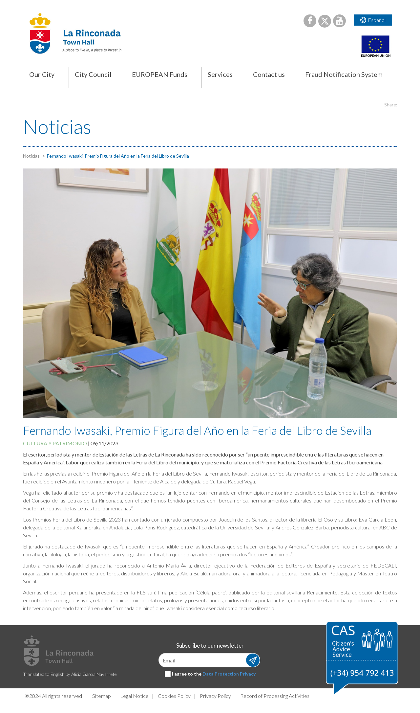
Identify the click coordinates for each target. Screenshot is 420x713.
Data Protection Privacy (229, 674)
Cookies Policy (174, 696)
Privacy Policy (215, 696)
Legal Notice (134, 696)
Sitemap (101, 696)
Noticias (31, 156)
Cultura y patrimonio (55, 443)
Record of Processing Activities (274, 696)
